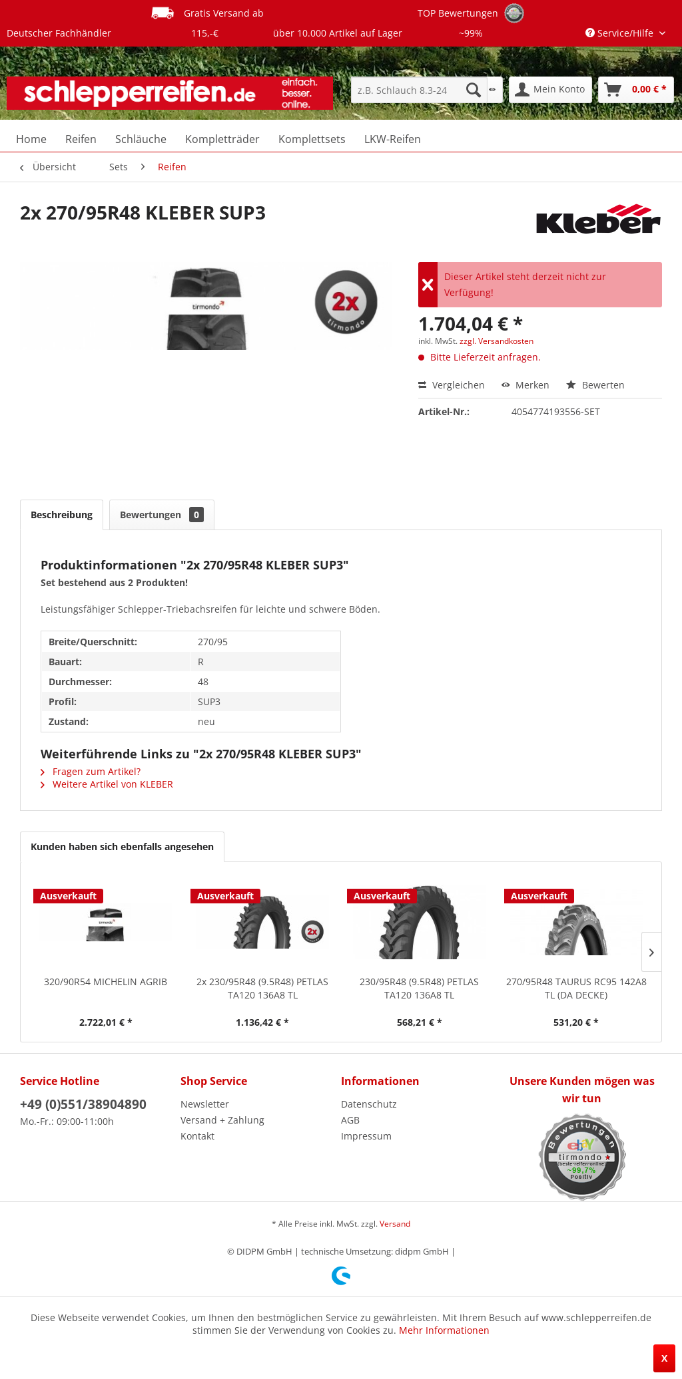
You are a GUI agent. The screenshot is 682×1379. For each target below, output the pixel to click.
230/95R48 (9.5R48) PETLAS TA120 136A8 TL (419, 988)
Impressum (366, 1136)
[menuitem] (419, 90)
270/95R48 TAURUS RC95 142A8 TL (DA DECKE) (576, 988)
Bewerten (595, 385)
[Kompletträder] (222, 139)
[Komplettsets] (312, 139)
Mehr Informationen (444, 1330)
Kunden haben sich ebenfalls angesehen (122, 846)
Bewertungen (162, 514)
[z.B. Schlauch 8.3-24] (419, 90)
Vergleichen (451, 385)
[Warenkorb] (636, 90)
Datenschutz (369, 1104)
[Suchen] (474, 90)
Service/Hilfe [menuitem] (620, 33)
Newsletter (204, 1104)
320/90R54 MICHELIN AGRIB (105, 981)
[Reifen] (81, 139)
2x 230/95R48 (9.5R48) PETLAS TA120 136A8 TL (262, 988)
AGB (350, 1120)
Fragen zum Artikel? (91, 771)
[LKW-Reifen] (392, 139)
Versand (395, 1223)
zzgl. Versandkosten (496, 341)
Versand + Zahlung (222, 1120)
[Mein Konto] (550, 90)
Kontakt (197, 1136)
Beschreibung (62, 514)
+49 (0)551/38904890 (83, 1104)
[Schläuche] (141, 139)
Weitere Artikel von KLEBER (107, 784)
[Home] (31, 139)
